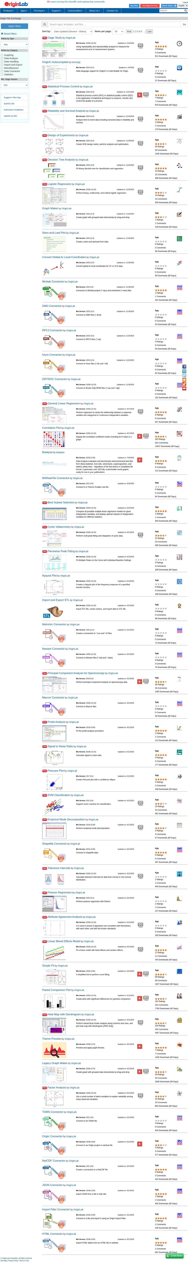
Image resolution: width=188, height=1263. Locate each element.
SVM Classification (59, 795)
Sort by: (46, 31)
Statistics (8, 74)
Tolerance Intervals (59, 868)
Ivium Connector (52, 354)
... (144, 31)
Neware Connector (53, 648)
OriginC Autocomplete (55, 62)
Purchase (39, 10)
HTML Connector (52, 1233)
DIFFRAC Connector (54, 379)
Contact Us (112, 10)
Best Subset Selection (61, 502)
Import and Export (13, 64)
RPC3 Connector (52, 330)
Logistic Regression (59, 184)
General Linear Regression (64, 403)
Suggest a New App (12, 97)
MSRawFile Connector (55, 478)
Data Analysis (11, 58)
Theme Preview (51, 1038)
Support (56, 10)
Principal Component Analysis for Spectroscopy (76, 673)
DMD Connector (52, 305)
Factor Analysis (57, 1087)
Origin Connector (52, 1136)
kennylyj (76, 62)
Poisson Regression (60, 892)
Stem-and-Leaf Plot (54, 232)
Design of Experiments (61, 135)
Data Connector (12, 71)
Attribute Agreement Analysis (65, 916)
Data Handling (11, 61)
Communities (75, 10)
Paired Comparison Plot (56, 990)
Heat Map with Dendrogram (64, 1014)
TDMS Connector (52, 1111)
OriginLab (70, 37)
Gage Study (55, 37)
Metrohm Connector (54, 624)
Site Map (3, 1261)
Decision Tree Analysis (61, 159)
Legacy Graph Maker (55, 1063)
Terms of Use (24, 1261)
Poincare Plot (56, 770)
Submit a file (9, 104)
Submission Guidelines (13, 110)
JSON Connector (52, 1185)
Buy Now (134, 6)
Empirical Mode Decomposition (66, 819)
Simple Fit (48, 965)
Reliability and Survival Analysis (66, 110)
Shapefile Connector (54, 843)
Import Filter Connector (56, 1209)
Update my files (10, 116)
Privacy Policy (13, 1261)
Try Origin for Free (150, 6)
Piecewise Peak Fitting (61, 551)
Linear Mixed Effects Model (64, 941)
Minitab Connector (53, 281)
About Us (94, 10)
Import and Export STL (55, 600)
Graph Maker (50, 208)
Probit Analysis (56, 721)
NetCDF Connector (53, 1160)
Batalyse (47, 452)
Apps (23, 10)
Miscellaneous (11, 68)
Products (8, 10)
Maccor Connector (53, 697)
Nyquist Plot (49, 575)
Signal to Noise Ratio (60, 746)
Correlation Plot (51, 427)
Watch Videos (169, 6)
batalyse (60, 452)
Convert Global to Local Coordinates (64, 257)
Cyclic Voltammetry (59, 526)
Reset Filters (8, 33)
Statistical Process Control (63, 86)
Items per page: (103, 31)
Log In (185, 2)
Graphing (9, 55)
